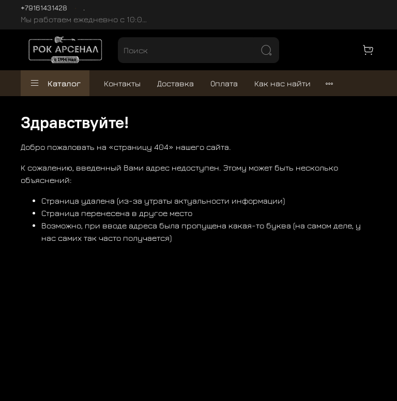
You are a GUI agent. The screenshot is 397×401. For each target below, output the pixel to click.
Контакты (122, 83)
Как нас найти (282, 83)
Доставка (175, 83)
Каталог (55, 83)
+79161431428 (44, 7)
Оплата (224, 83)
